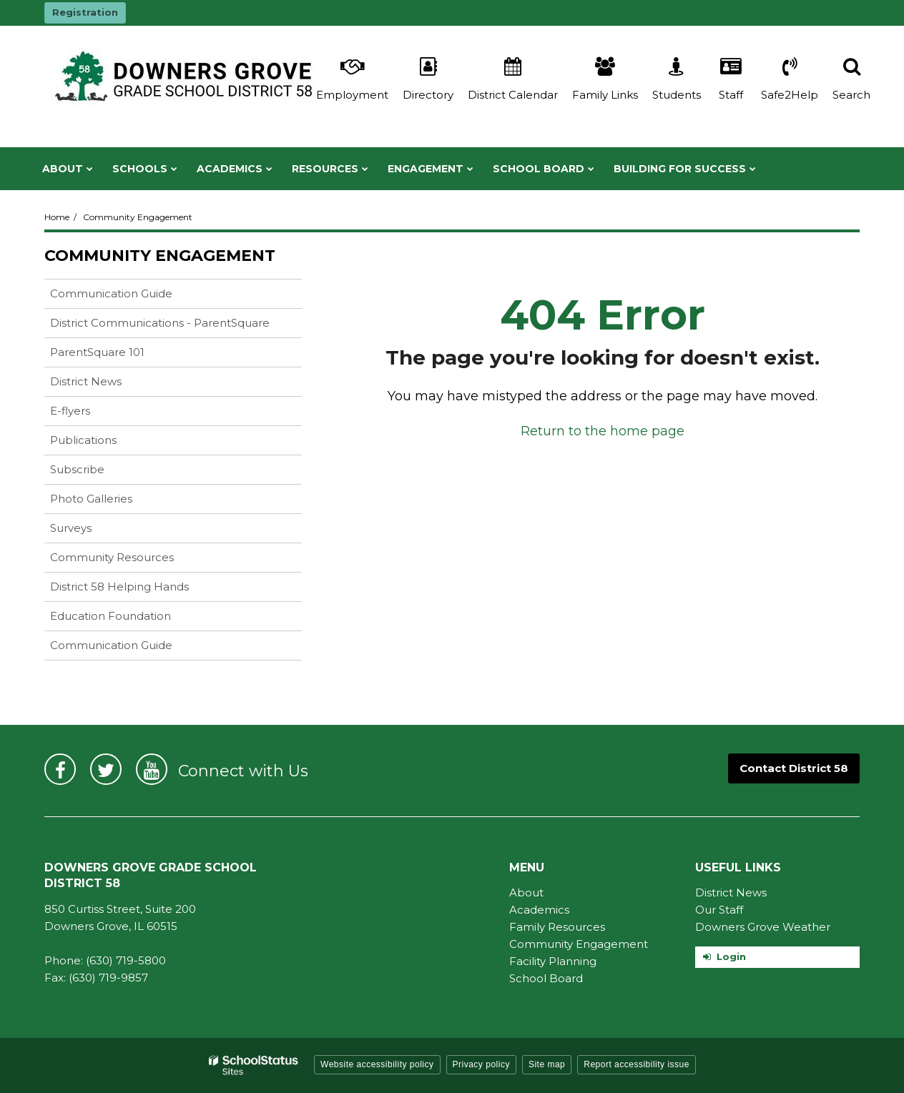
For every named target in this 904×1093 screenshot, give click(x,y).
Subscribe (77, 469)
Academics (539, 909)
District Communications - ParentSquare (160, 323)
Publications (83, 440)
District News (86, 381)
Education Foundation (110, 616)
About (526, 892)
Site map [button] (547, 1064)
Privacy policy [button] (481, 1064)
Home (56, 217)
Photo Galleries (91, 498)
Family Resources (557, 927)
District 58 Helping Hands (119, 586)
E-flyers (70, 410)
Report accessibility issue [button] (636, 1064)
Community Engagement (137, 217)
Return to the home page (602, 431)
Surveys (71, 528)
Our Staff (719, 909)
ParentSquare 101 (97, 352)
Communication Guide (133, 296)
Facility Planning (552, 961)
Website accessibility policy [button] (377, 1064)
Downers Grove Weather (762, 927)
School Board (546, 978)
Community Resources (112, 557)
